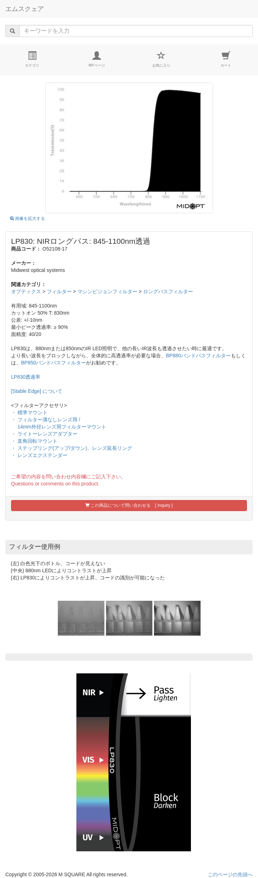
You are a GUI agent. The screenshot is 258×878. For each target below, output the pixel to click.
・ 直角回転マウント (34, 441)
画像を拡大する (27, 218)
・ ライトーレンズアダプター (44, 434)
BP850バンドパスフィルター (53, 363)
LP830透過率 (25, 377)
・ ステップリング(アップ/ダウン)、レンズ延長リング (71, 448)
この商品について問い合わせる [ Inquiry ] (129, 505)
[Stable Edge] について (36, 391)
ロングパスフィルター (168, 291)
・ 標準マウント (29, 412)
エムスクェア (24, 8)
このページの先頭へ (230, 874)
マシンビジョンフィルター (107, 291)
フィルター (59, 291)
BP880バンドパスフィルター (198, 355)
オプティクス (26, 291)
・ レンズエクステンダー (39, 455)
